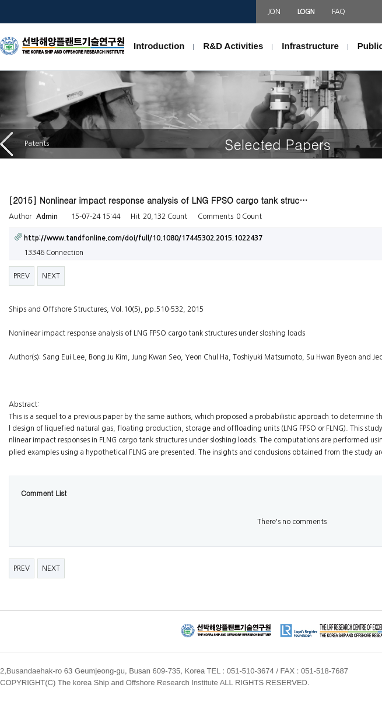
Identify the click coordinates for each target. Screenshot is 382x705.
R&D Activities (233, 46)
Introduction (159, 46)
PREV (21, 276)
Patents (24, 144)
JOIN (274, 11)
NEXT (51, 276)
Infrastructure (310, 46)
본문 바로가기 (0, 23)
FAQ (338, 11)
